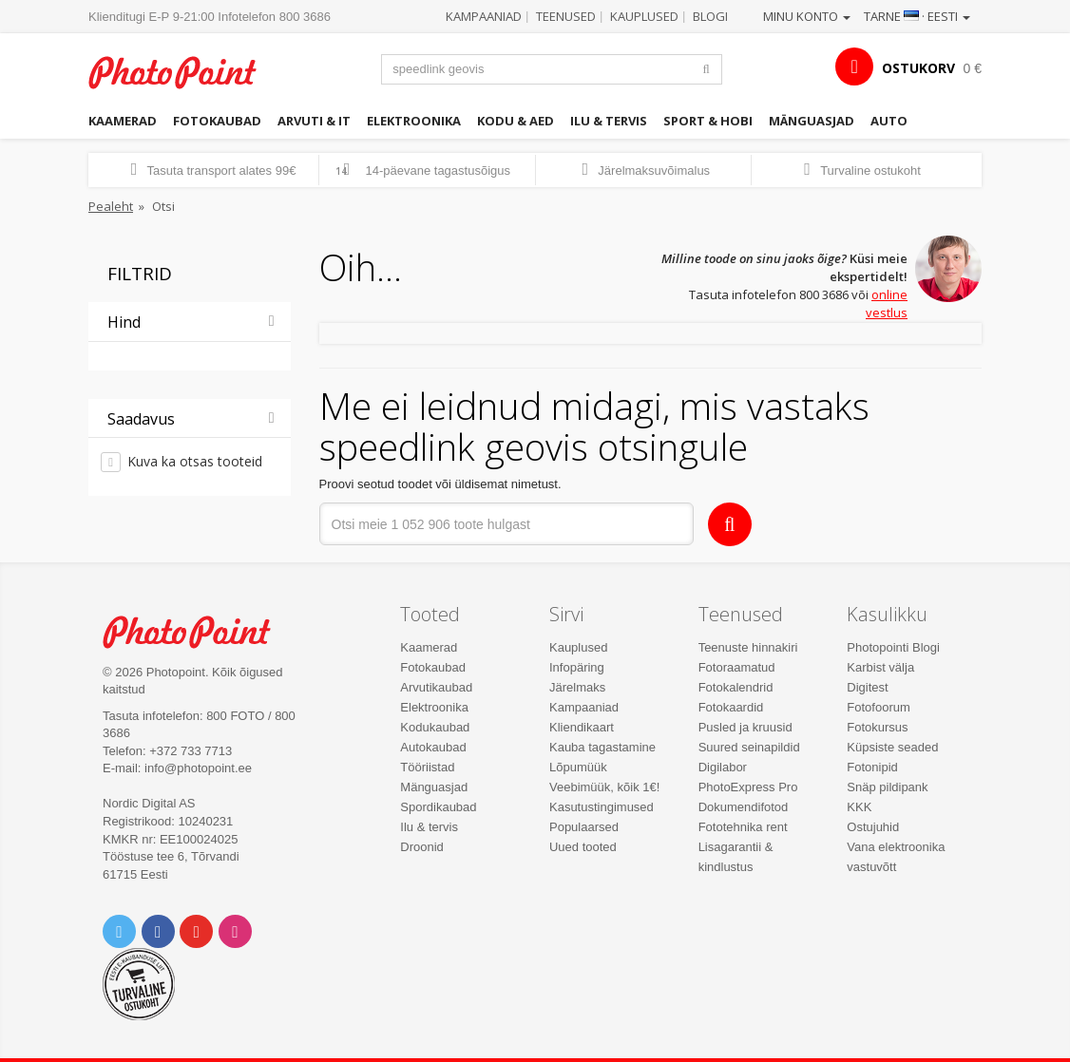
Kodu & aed (515, 120)
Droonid (422, 847)
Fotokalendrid (736, 687)
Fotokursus (877, 727)
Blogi (710, 16)
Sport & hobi (708, 120)
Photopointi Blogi (893, 647)
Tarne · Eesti (917, 16)
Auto (889, 120)
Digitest (867, 687)
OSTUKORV (918, 68)
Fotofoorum (878, 707)
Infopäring (576, 667)
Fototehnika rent (743, 827)
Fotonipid (872, 767)
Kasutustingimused (601, 807)
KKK (859, 807)
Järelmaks (577, 687)
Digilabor (722, 767)
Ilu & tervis (608, 120)
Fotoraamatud (736, 667)
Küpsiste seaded (892, 747)
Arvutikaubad (436, 687)
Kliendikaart (581, 727)
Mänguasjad (811, 120)
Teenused (566, 16)
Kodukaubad (434, 727)
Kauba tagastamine (602, 747)
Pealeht (110, 206)
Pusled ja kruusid (745, 727)
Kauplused (644, 16)
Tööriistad (427, 767)
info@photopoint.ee (198, 768)
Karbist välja (880, 667)
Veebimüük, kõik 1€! (604, 787)
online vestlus (887, 303)
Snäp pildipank (887, 787)
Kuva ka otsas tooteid (194, 461)
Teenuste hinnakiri (748, 647)
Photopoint (183, 72)
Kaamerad (122, 120)
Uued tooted (583, 847)
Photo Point (198, 631)
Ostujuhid (873, 827)
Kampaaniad (484, 16)
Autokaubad (433, 747)
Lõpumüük (578, 767)
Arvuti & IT (314, 120)
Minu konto (806, 16)
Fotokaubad (217, 120)
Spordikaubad (438, 807)
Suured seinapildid (749, 747)
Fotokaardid (731, 707)
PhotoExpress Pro (748, 787)
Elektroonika (414, 120)
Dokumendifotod (743, 807)
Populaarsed (584, 827)
